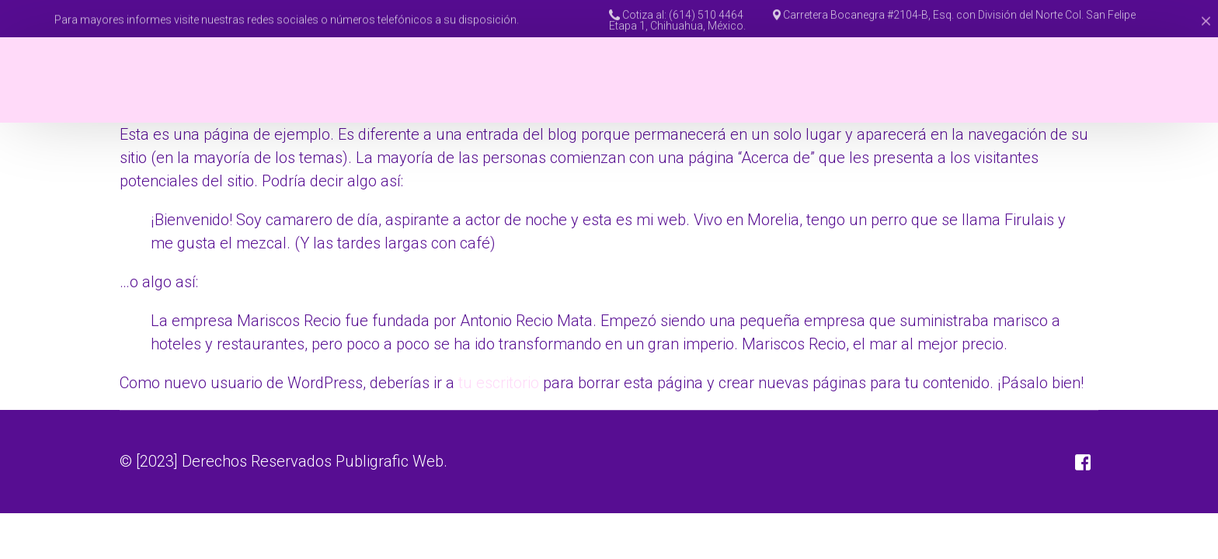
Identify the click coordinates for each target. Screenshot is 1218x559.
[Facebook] (1155, 80)
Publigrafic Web (390, 461)
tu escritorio (498, 382)
